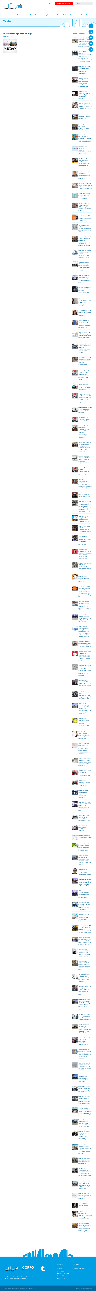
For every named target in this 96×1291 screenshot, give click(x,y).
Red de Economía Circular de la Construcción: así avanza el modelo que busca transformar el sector (85, 1215)
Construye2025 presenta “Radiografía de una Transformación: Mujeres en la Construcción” (84, 70)
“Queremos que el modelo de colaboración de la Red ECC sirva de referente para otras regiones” (84, 302)
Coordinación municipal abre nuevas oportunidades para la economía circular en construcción (84, 175)
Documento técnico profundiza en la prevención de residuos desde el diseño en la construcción (84, 978)
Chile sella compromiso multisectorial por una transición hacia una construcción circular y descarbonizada (84, 894)
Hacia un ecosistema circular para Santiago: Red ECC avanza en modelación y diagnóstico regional (84, 459)
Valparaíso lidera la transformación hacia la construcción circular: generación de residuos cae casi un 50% (84, 324)
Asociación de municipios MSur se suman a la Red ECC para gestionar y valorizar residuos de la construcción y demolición (84, 708)
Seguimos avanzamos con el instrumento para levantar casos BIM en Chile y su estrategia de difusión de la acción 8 (84, 941)
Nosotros (59, 1268)
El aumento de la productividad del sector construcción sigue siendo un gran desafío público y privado (84, 953)
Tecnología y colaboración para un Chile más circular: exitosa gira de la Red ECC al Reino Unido (84, 1123)
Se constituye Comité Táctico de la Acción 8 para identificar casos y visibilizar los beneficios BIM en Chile (84, 1185)
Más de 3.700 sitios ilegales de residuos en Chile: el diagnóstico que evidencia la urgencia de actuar (85, 207)
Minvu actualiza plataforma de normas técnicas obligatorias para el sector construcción (84, 95)
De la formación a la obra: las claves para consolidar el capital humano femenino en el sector (84, 279)
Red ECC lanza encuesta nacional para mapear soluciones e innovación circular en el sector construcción (84, 336)
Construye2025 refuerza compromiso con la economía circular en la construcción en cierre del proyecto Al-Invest (84, 1100)
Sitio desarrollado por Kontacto (84, 1288)
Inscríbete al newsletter (63, 3)
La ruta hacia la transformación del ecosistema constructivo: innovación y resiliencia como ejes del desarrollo (84, 138)
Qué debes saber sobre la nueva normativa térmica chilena (85, 837)
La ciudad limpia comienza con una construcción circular (84, 1205)
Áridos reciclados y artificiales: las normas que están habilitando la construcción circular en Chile (84, 229)
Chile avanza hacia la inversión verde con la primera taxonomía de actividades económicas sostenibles (84, 1066)
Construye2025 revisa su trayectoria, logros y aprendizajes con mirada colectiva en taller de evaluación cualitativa (84, 882)
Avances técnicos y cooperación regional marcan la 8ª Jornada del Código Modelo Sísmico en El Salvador (84, 618)
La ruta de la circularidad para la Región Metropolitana (84, 494)
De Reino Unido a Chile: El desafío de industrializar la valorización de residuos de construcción (85, 566)
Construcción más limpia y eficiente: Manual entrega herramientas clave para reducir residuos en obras (85, 847)
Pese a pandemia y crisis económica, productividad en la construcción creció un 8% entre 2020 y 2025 (84, 471)
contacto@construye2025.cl (79, 1268)
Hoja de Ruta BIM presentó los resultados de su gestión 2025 (84, 419)
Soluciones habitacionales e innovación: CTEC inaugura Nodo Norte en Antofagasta (84, 1078)
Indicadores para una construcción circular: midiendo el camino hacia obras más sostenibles (84, 578)
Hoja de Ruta (34, 15)
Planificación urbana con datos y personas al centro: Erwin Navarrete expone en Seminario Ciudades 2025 (85, 735)
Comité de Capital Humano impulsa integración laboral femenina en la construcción (83, 794)
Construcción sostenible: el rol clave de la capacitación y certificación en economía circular (84, 1041)
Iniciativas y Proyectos (63, 1273)
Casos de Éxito (61, 1276)
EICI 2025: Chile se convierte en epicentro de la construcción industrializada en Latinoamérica (84, 918)
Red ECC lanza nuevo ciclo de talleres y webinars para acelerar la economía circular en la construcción (85, 107)
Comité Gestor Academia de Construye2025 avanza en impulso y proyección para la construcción (84, 695)
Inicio (50, 3)
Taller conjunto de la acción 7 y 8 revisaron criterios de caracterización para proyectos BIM (84, 906)
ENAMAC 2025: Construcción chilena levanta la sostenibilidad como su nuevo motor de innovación (84, 683)
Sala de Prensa (61, 1278)
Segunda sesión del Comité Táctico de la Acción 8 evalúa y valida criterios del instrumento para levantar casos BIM (85, 1112)
